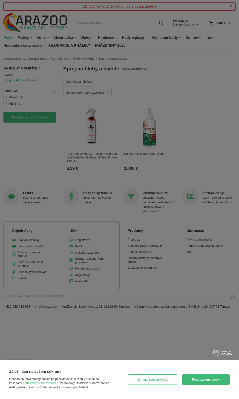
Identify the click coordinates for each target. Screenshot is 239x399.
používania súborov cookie (40, 383)
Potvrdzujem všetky (206, 379)
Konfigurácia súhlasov (152, 379)
